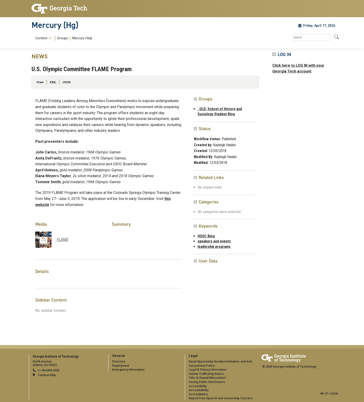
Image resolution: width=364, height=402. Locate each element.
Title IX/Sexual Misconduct (207, 377)
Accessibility (198, 386)
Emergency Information (128, 369)
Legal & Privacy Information (207, 369)
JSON (66, 82)
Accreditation (198, 394)
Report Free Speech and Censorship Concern (220, 398)
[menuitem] (63, 38)
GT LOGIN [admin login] (331, 393)
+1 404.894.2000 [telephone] (48, 370)
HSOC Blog (206, 236)
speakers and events (214, 241)
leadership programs (214, 246)
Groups (62, 38)
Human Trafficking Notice (206, 373)
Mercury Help (82, 38)
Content (41, 38)
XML (53, 82)
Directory (118, 361)
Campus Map (47, 375)
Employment (120, 365)
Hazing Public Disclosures (207, 382)
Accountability (198, 390)
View (40, 82)
